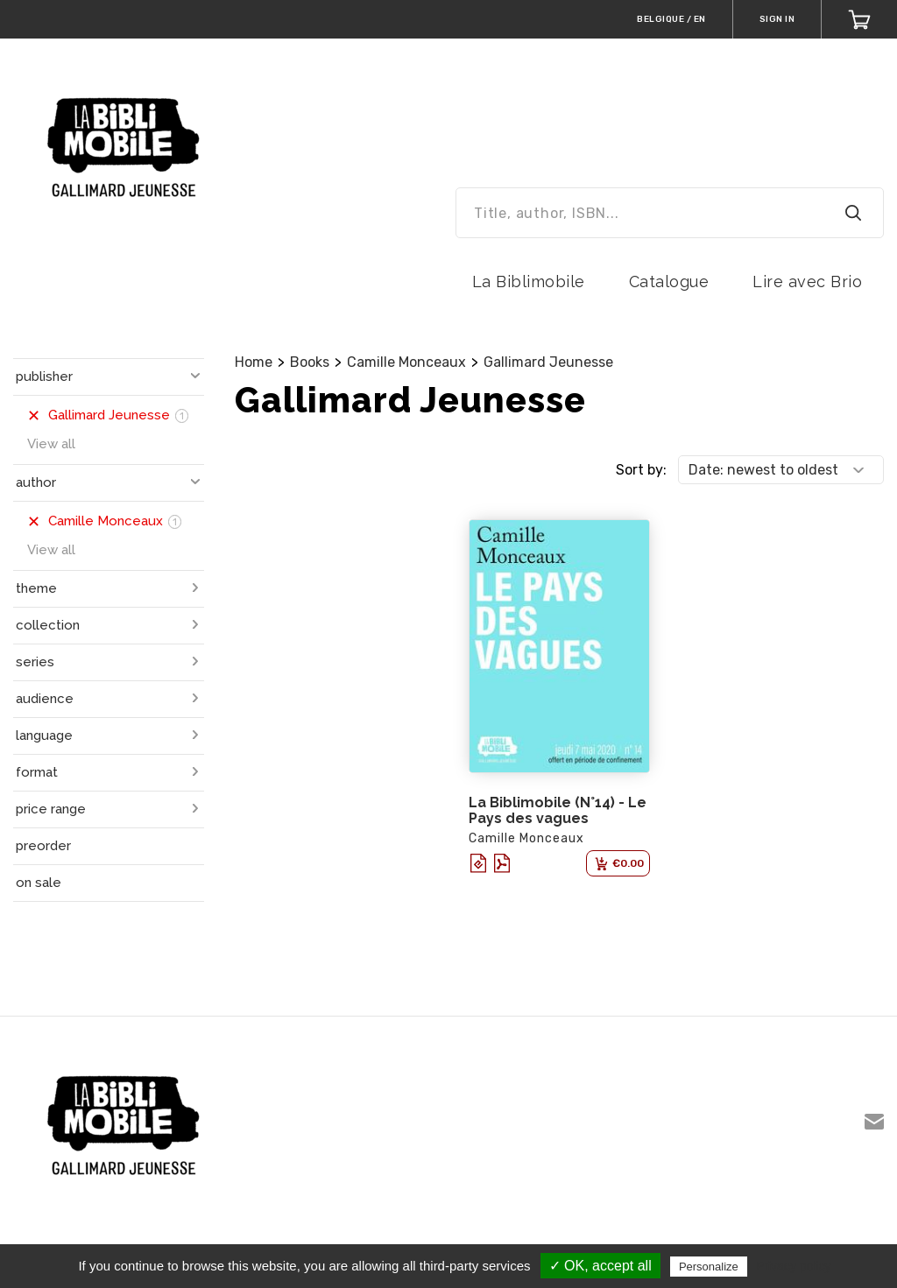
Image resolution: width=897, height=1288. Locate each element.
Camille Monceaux (406, 362)
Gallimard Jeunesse (548, 362)
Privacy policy (793, 1266)
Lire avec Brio (807, 281)
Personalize (708, 1266)
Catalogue (669, 281)
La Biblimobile (528, 281)
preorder (43, 846)
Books (309, 362)
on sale (38, 882)
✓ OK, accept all (600, 1265)
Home (253, 362)
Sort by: (641, 469)
